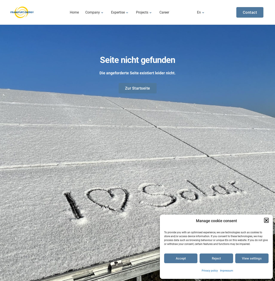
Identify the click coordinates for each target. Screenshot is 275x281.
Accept (181, 258)
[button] (266, 220)
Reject (216, 258)
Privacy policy (210, 270)
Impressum (226, 270)
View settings (252, 258)
